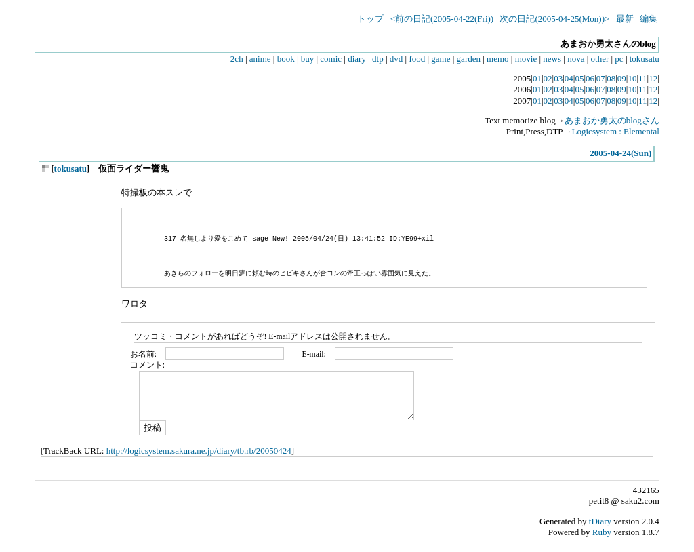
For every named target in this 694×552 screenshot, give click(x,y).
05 (579, 78)
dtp (378, 59)
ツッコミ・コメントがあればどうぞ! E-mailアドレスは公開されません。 (265, 336)
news (552, 59)
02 (548, 78)
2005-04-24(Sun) (620, 153)
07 (600, 78)
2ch (236, 59)
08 (611, 78)
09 (621, 78)
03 (558, 78)
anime (260, 59)
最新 (625, 19)
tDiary (600, 521)
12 (653, 78)
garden (469, 59)
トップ (370, 19)
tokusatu (644, 59)
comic (331, 59)
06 (590, 78)
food (417, 59)
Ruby (601, 532)
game (440, 59)
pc (619, 59)
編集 (648, 19)
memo (498, 59)
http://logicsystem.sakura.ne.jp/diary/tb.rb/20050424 (198, 451)
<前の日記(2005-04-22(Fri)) (441, 19)
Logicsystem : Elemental (615, 131)
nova (575, 59)
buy (307, 59)
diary (357, 59)
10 (632, 78)
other (600, 59)
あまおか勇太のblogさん (612, 120)
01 (537, 78)
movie (526, 59)
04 (569, 78)
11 (642, 78)
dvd (396, 59)
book (286, 59)
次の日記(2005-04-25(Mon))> (554, 19)
